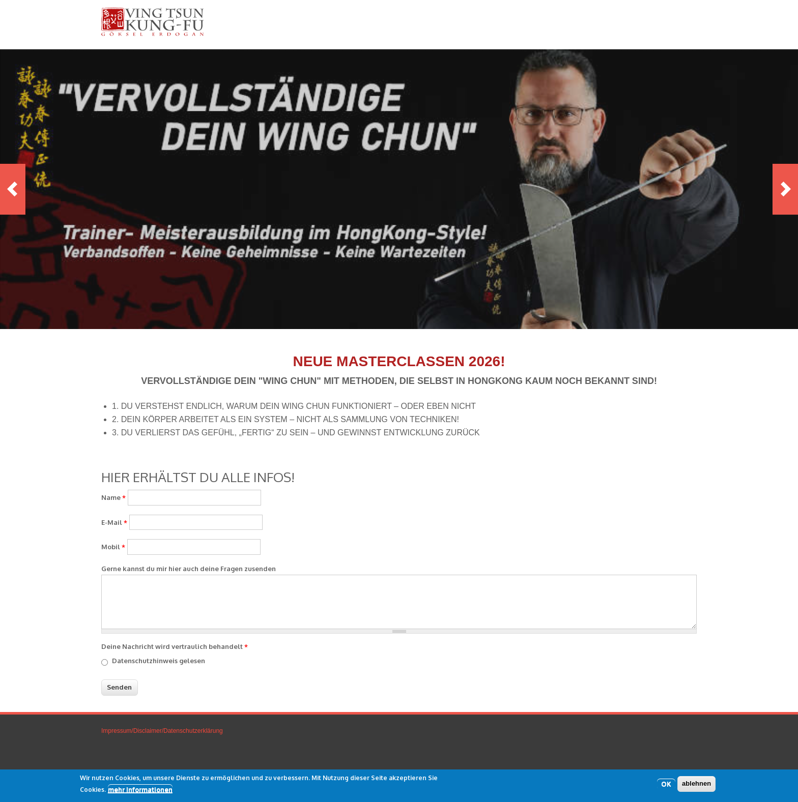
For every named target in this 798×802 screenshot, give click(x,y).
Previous (12, 189)
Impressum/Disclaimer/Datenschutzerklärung (162, 730)
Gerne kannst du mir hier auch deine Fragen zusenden (188, 569)
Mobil (113, 547)
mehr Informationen (140, 790)
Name (113, 497)
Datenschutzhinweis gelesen (158, 661)
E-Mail (114, 522)
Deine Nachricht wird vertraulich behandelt (174, 646)
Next (785, 189)
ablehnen (696, 784)
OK (666, 785)
